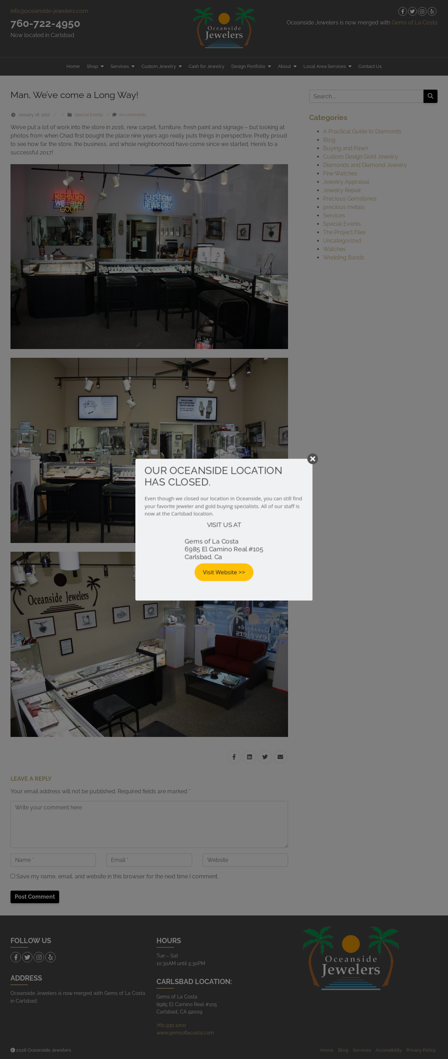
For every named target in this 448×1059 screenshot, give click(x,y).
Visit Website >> (224, 573)
